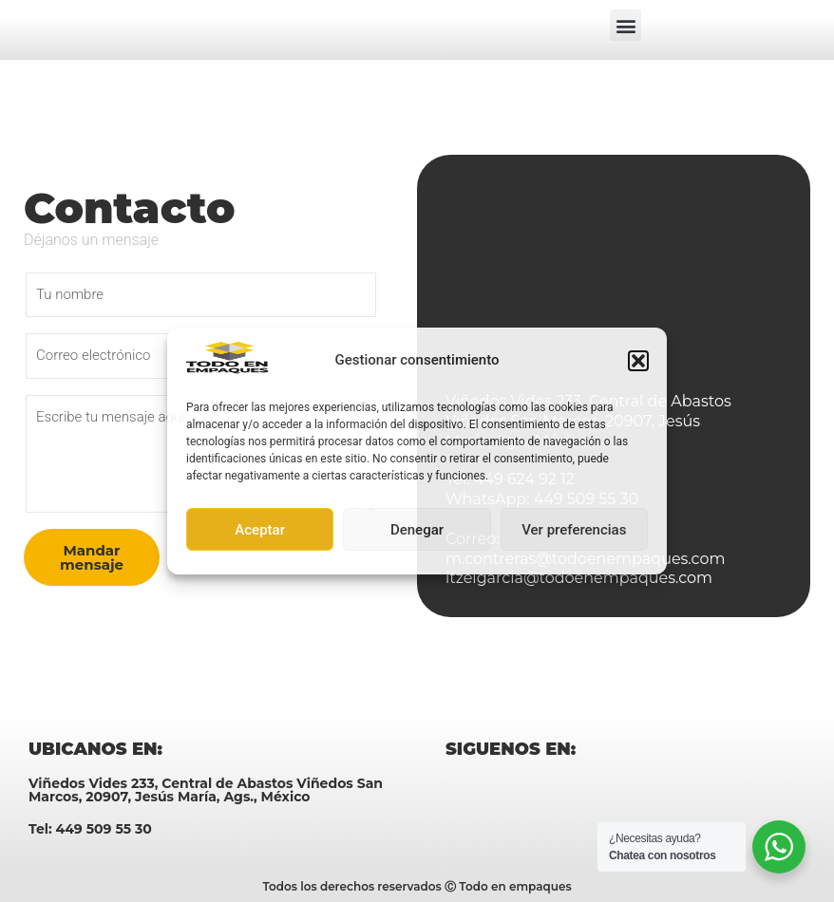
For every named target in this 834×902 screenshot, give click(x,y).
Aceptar (260, 529)
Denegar (417, 529)
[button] (638, 360)
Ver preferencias (573, 529)
